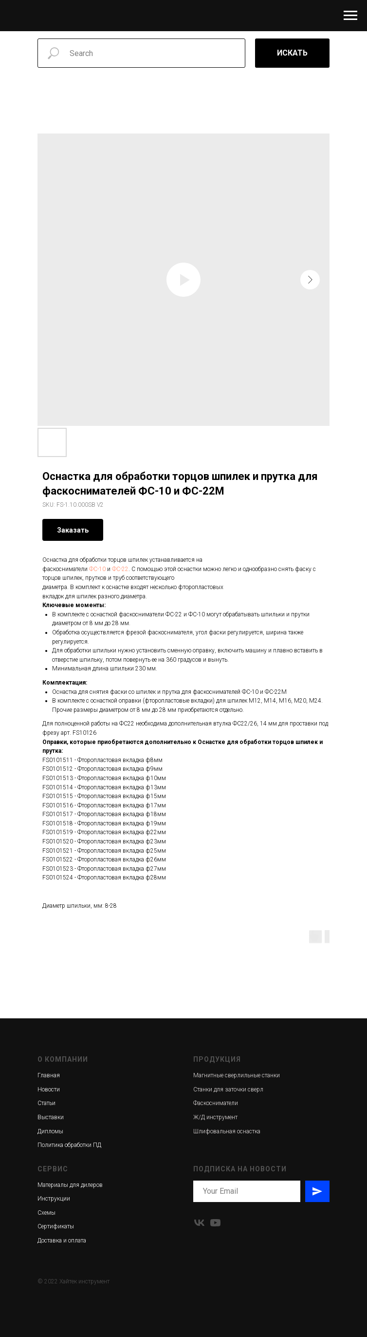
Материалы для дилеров (70, 1185)
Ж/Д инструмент (215, 1117)
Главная (48, 1075)
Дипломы (50, 1131)
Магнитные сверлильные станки (236, 1075)
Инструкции (53, 1198)
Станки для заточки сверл (228, 1089)
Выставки (50, 1117)
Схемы (46, 1212)
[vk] (199, 1223)
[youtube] (215, 1223)
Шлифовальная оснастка (226, 1131)
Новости (48, 1089)
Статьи (46, 1103)
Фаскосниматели (215, 1103)
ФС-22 (120, 569)
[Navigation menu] (350, 15)
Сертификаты (55, 1226)
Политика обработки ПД (69, 1145)
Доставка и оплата (61, 1240)
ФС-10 (97, 569)
